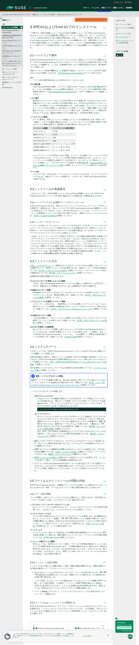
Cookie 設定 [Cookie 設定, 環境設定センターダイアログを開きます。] (87, 636)
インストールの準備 (48, 14)
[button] (7, 636)
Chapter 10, (44, 215)
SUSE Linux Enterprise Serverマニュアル (17, 14)
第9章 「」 (45, 457)
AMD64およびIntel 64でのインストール (69, 14)
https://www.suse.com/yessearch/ (71, 73)
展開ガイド (35, 14)
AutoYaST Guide (70, 337)
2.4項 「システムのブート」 (41, 265)
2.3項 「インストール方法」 (66, 452)
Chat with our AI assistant (124, 627)
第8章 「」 (59, 454)
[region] (60, 636)
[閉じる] (108, 635)
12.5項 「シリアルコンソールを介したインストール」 (71, 309)
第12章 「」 (62, 273)
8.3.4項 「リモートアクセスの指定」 (53, 270)
